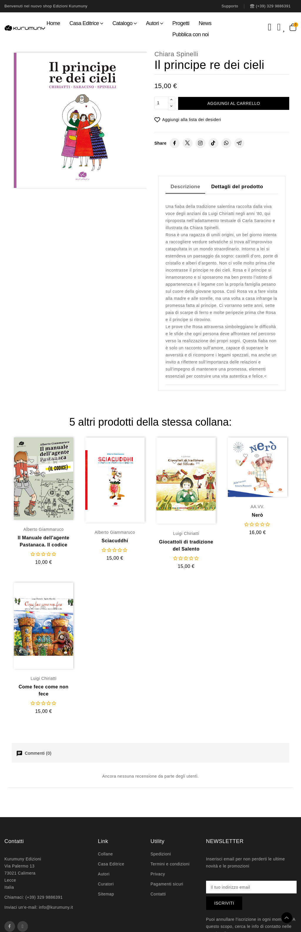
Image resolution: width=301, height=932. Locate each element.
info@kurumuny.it (56, 907)
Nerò (257, 515)
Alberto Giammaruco (43, 529)
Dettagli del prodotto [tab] (237, 186)
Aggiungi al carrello (234, 103)
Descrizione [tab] (185, 186)
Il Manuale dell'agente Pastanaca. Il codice (43, 541)
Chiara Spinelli (176, 54)
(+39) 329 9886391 (44, 897)
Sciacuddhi (115, 540)
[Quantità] (161, 103)
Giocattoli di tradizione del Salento (186, 545)
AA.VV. (257, 506)
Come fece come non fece (43, 690)
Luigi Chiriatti (186, 533)
